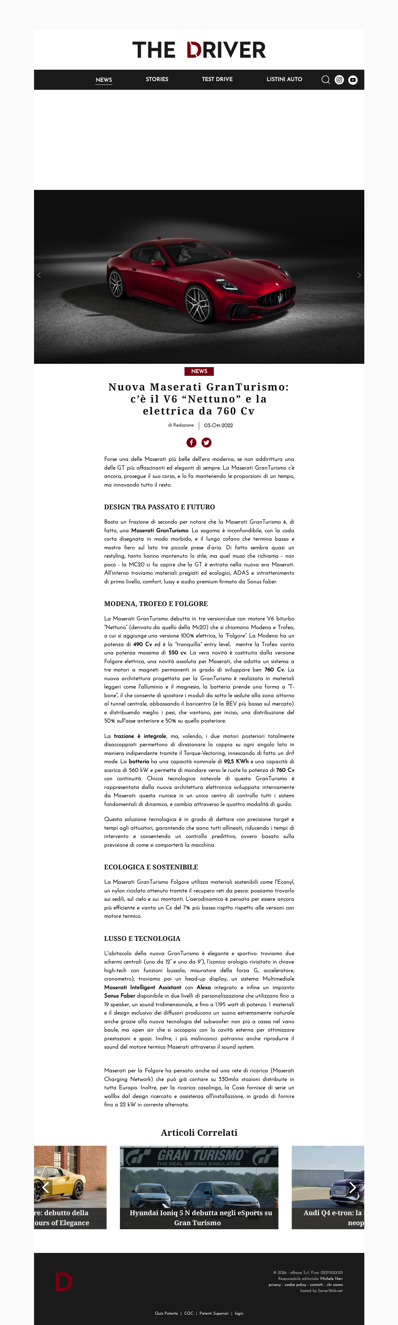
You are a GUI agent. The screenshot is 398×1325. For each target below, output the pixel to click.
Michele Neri (331, 1279)
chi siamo (335, 1285)
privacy (275, 1285)
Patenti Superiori (214, 1314)
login (239, 1314)
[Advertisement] (199, 140)
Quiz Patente (166, 1314)
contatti (316, 1285)
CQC (188, 1314)
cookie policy (295, 1285)
